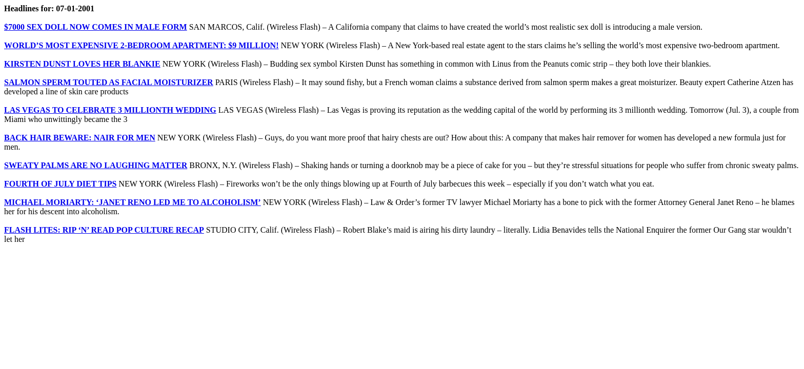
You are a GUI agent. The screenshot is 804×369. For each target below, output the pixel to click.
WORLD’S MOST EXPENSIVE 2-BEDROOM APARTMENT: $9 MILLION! (141, 45)
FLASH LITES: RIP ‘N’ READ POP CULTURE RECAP (104, 229)
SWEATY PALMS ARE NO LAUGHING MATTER (95, 165)
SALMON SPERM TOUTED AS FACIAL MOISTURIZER (108, 82)
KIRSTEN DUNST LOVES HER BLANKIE (82, 63)
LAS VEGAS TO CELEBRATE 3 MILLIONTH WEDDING (110, 110)
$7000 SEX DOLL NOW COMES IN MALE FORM (95, 27)
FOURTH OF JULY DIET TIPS (60, 183)
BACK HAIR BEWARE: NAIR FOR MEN (79, 137)
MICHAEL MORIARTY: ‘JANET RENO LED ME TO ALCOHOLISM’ (132, 202)
